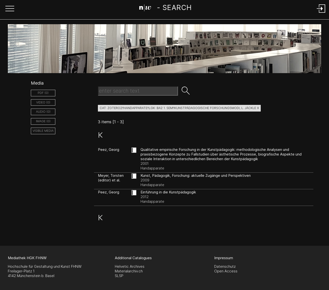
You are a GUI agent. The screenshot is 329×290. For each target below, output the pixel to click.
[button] (10, 9)
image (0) (43, 121)
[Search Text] (138, 91)
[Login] (321, 13)
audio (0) (43, 111)
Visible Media (43, 131)
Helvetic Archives (129, 266)
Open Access (225, 271)
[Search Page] (165, 8)
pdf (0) (43, 93)
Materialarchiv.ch (129, 271)
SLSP (119, 275)
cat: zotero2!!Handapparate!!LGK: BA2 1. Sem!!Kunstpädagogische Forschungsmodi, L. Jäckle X (179, 108)
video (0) (43, 102)
